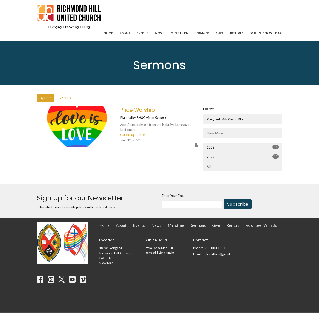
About (124, 33)
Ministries (179, 33)
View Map (106, 263)
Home (108, 33)
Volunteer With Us (266, 33)
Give (220, 33)
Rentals (237, 33)
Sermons (202, 33)
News (159, 33)
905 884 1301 (215, 248)
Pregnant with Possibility (225, 119)
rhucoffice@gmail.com (220, 254)
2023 (243, 147)
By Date (45, 98)
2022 (243, 156)
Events (143, 33)
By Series (64, 98)
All (209, 166)
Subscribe (237, 204)
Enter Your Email (173, 195)
